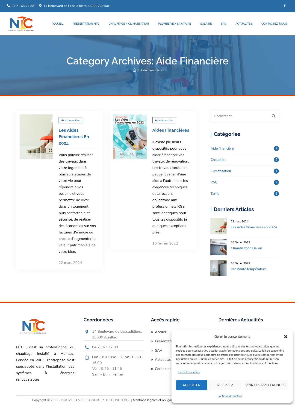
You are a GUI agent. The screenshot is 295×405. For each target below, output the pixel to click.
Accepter (192, 385)
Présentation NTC (86, 23)
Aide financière (70, 120)
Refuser (225, 385)
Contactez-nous (274, 23)
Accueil (57, 23)
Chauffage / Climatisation (129, 23)
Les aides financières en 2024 (74, 137)
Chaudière (218, 159)
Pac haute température (248, 269)
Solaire (206, 23)
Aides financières (170, 130)
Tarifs (214, 193)
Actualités (244, 23)
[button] (285, 336)
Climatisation (220, 171)
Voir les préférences (265, 385)
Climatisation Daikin (246, 248)
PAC (213, 182)
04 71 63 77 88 (23, 6)
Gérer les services (189, 372)
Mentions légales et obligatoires (156, 400)
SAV (223, 23)
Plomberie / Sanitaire (174, 23)
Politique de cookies (230, 396)
